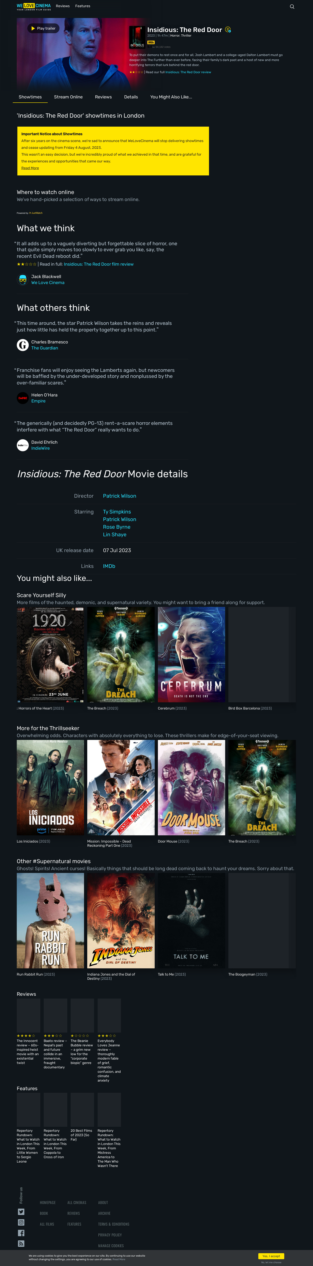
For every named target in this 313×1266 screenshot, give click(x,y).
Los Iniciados (28, 841)
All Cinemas (76, 1169)
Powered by (30, 212)
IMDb (109, 566)
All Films (47, 1190)
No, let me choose (271, 1262)
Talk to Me (166, 974)
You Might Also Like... (171, 96)
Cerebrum (166, 708)
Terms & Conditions (114, 1190)
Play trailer (34, 28)
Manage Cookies (111, 1212)
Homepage (47, 1169)
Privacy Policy (110, 1201)
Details (131, 96)
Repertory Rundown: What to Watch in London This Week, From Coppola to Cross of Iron (110, 1118)
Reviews (62, 6)
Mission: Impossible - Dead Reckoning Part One (109, 843)
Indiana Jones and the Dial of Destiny (111, 976)
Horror (174, 35)
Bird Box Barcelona (244, 708)
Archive (104, 1179)
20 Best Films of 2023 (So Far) (172, 1114)
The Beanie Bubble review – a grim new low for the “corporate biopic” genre (175, 1047)
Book (44, 1179)
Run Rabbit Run (30, 974)
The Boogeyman (242, 974)
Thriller (186, 35)
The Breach (97, 708)
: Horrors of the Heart (35, 708)
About (103, 1169)
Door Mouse (168, 841)
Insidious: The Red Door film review (99, 263)
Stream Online (68, 96)
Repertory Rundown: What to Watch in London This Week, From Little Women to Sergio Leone (45, 1118)
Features (81, 6)
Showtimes (30, 96)
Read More (119, 1259)
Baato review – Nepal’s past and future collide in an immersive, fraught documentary (107, 1047)
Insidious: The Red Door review (188, 72)
